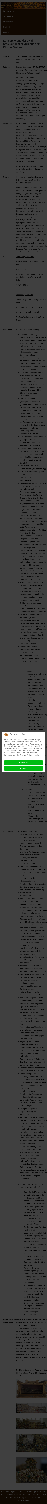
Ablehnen (23, 768)
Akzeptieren (23, 763)
